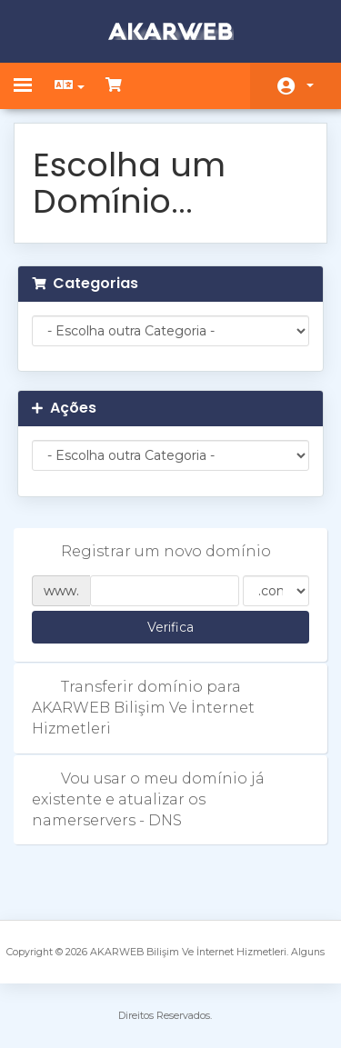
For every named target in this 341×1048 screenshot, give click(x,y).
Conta (310, 85)
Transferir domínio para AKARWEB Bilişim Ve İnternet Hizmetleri (143, 707)
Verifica (170, 627)
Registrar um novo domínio (151, 552)
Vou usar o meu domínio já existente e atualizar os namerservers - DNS (148, 799)
